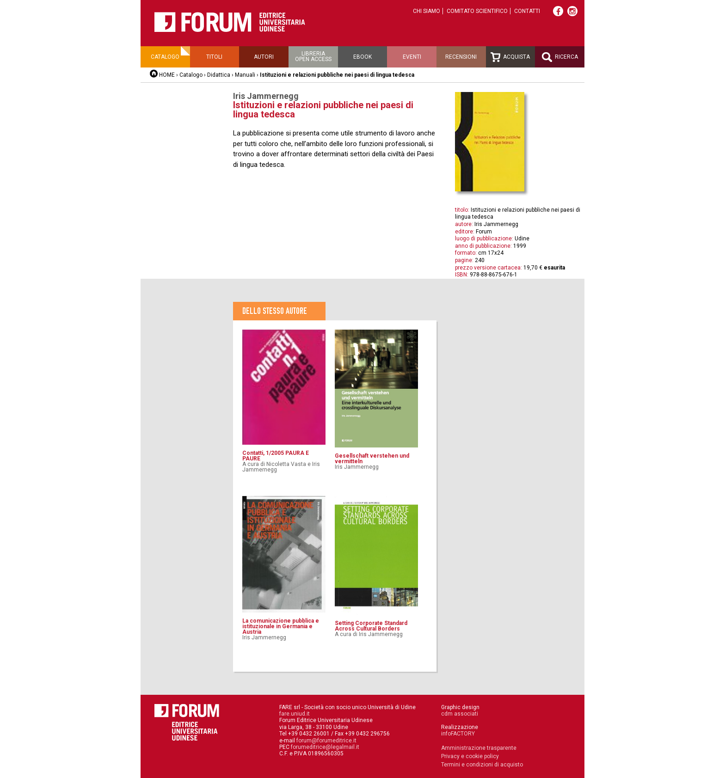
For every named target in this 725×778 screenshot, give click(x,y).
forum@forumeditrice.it (326, 740)
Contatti (527, 11)
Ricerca (560, 57)
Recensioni (461, 57)
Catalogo (165, 57)
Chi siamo (426, 11)
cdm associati (459, 714)
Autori (264, 57)
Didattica (218, 75)
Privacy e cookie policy (470, 756)
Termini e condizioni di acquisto (482, 764)
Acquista (510, 57)
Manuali (245, 75)
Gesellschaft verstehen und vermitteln (372, 459)
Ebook (362, 57)
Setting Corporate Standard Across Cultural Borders (371, 626)
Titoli (214, 57)
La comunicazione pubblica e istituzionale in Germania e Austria (280, 626)
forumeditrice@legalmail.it (325, 747)
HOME (167, 75)
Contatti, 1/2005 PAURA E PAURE (275, 456)
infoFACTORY (458, 733)
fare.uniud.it (294, 714)
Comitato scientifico (477, 11)
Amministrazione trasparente (478, 748)
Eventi (412, 57)
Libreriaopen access (313, 56)
